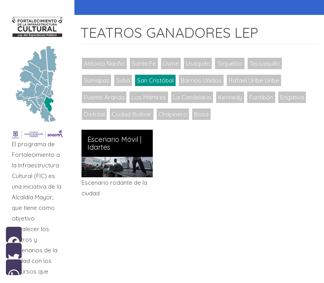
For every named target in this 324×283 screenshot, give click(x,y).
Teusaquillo (265, 63)
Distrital (94, 114)
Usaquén (198, 63)
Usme (171, 63)
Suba (123, 80)
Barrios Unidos (201, 80)
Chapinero (173, 114)
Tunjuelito (230, 63)
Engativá (292, 97)
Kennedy (230, 97)
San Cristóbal (155, 80)
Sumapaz (96, 80)
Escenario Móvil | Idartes (114, 143)
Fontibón (261, 97)
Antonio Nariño (104, 63)
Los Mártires (148, 97)
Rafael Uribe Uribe (254, 80)
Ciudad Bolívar (132, 114)
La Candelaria (192, 97)
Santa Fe (144, 63)
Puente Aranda (104, 97)
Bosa (201, 114)
